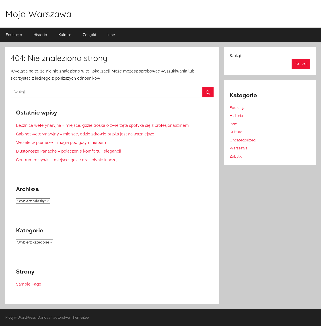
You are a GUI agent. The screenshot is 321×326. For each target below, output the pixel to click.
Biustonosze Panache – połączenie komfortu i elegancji (68, 151)
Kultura (64, 34)
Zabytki (89, 34)
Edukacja (14, 34)
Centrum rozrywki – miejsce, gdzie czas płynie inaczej (66, 159)
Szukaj (235, 55)
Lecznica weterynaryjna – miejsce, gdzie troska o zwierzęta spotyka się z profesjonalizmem (102, 125)
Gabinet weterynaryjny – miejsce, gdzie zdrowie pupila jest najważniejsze (85, 134)
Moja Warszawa (38, 13)
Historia (40, 34)
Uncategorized (243, 140)
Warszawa (238, 148)
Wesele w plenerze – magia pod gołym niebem (61, 142)
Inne (111, 34)
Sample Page (28, 284)
